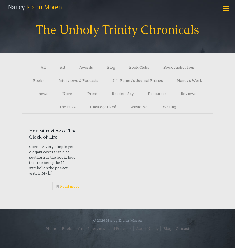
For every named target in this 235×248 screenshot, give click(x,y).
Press (92, 93)
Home (51, 228)
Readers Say (123, 93)
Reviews (188, 93)
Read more (70, 186)
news (43, 93)
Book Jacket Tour (179, 67)
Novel (67, 93)
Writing (169, 106)
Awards (86, 67)
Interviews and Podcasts (110, 228)
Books (39, 80)
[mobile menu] (226, 8)
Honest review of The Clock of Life (52, 134)
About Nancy (147, 228)
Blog (111, 67)
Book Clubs (139, 67)
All (43, 67)
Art (62, 67)
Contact (182, 228)
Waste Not (139, 106)
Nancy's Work (189, 80)
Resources (157, 93)
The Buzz (67, 106)
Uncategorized (103, 106)
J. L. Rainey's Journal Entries (137, 80)
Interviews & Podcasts (78, 80)
